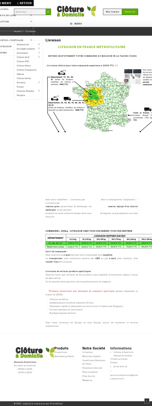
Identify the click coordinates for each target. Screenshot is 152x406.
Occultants (22, 53)
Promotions (61, 352)
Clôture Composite (26, 70)
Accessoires (23, 44)
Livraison (87, 352)
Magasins (87, 380)
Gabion (20, 74)
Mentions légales (91, 356)
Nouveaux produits (64, 356)
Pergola (21, 95)
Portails (21, 82)
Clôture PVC (23, 61)
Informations (121, 348)
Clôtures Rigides (25, 91)
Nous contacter (90, 372)
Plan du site (88, 376)
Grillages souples (26, 48)
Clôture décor (24, 65)
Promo (20, 87)
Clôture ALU (23, 57)
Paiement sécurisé (92, 368)
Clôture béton (24, 78)
